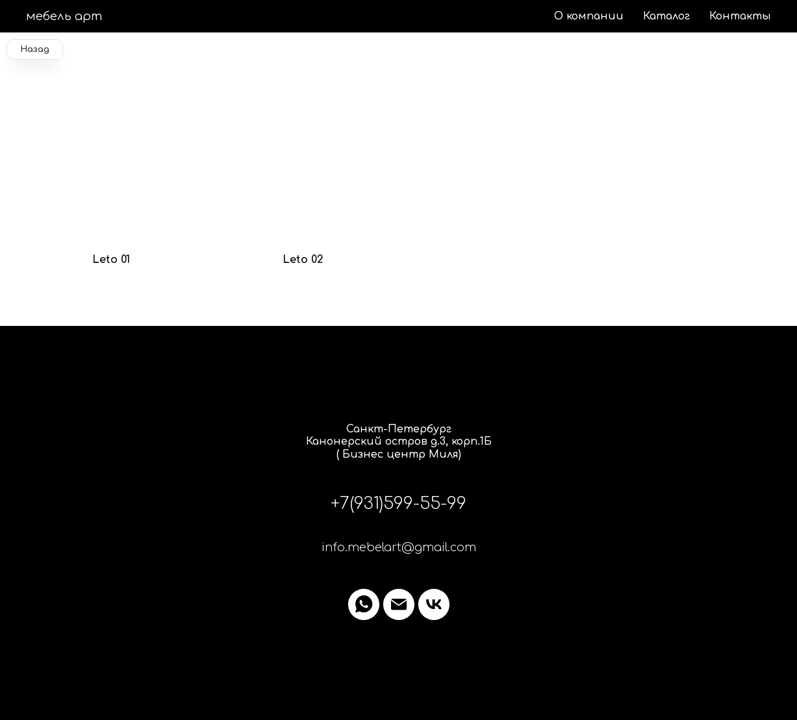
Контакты (740, 16)
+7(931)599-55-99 (398, 503)
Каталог (666, 16)
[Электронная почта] (398, 604)
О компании (589, 16)
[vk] (433, 604)
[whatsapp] (363, 604)
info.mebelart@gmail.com (399, 547)
